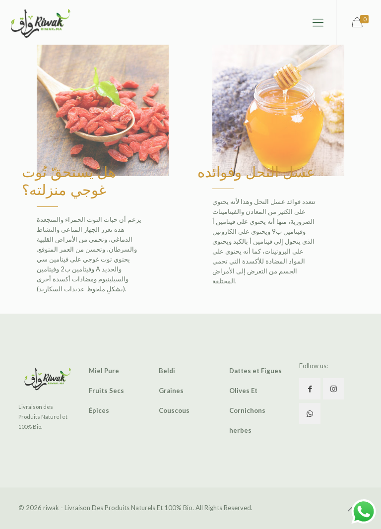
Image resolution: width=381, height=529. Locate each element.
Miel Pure (104, 371)
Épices (99, 410)
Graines (171, 391)
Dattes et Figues (255, 371)
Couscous (174, 410)
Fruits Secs (106, 391)
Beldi (167, 371)
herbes (240, 430)
